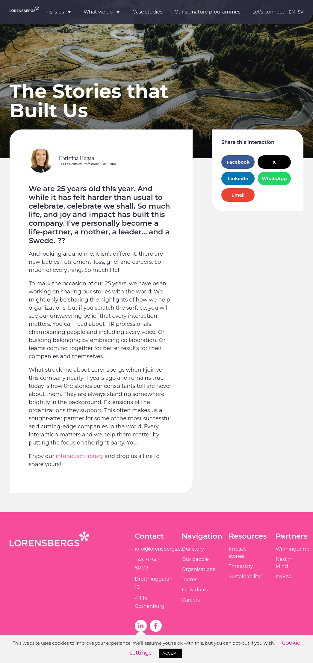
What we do (102, 12)
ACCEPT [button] (170, 653)
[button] (238, 162)
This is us (57, 12)
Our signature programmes (207, 12)
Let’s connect (268, 12)
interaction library (79, 456)
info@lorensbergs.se (159, 549)
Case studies (147, 12)
